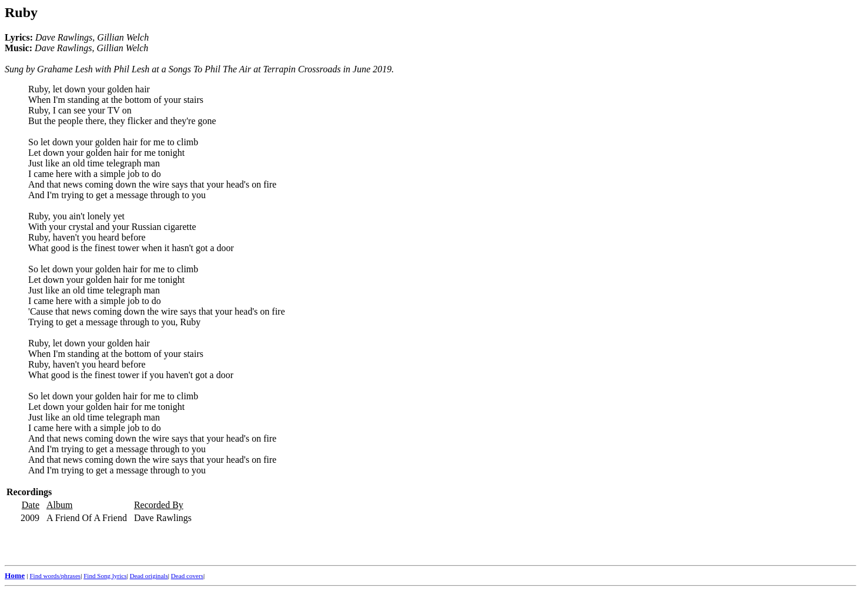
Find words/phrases (55, 575)
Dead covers (187, 575)
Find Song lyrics (104, 575)
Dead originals (149, 575)
